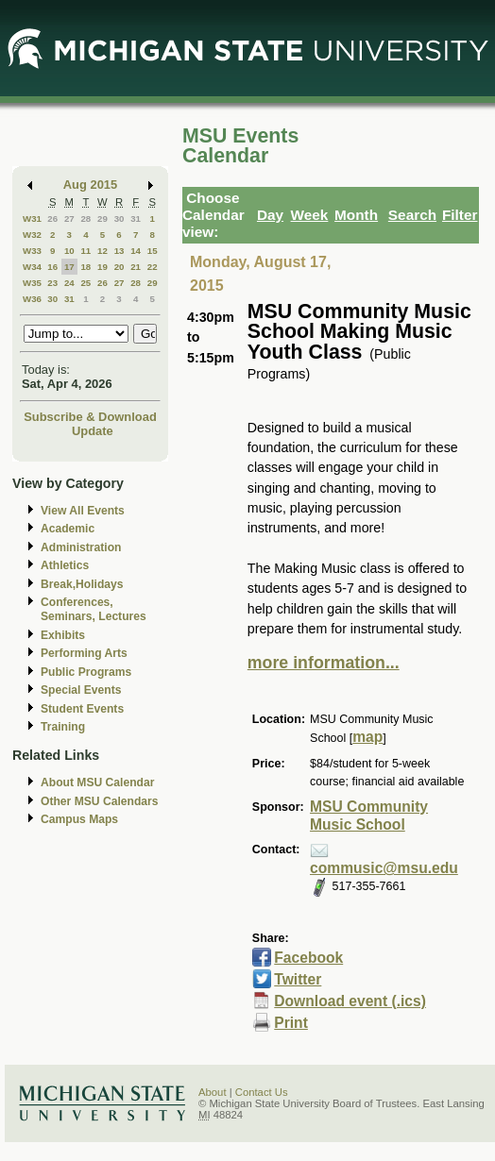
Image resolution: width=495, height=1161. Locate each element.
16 (52, 266)
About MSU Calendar (97, 782)
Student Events (82, 708)
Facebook (308, 958)
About (212, 1092)
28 (85, 218)
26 (52, 218)
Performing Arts (84, 653)
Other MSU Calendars (100, 801)
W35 (32, 283)
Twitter (297, 979)
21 (135, 266)
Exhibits (63, 635)
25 (85, 283)
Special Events (81, 690)
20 (119, 266)
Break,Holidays (82, 584)
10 (69, 250)
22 (152, 266)
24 (69, 283)
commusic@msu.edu (384, 868)
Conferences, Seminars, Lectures (93, 609)
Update (92, 431)
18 (85, 266)
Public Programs (86, 672)
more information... (324, 662)
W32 (32, 234)
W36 (32, 299)
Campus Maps (79, 819)
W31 (32, 218)
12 (102, 250)
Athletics (65, 565)
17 (69, 266)
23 (52, 283)
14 (135, 250)
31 (135, 218)
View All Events (83, 510)
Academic (67, 528)
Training (63, 726)
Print (291, 1023)
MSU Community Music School (369, 816)
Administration (81, 547)
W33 (32, 250)
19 (102, 266)
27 (69, 218)
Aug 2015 (90, 184)
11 (85, 250)
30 (119, 218)
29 (102, 218)
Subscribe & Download (90, 417)
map (367, 737)
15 (152, 250)
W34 (32, 266)
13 (119, 250)
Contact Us (261, 1092)
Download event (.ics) (350, 1001)
